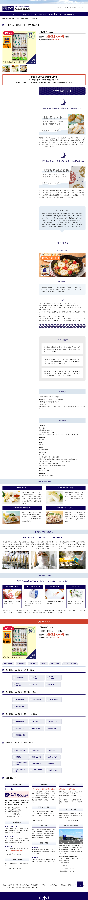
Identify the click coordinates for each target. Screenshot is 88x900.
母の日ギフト (36, 715)
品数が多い (51, 737)
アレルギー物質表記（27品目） (14, 849)
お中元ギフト (33, 664)
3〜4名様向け (36, 700)
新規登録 (35, 865)
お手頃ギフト (68, 750)
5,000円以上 (35, 684)
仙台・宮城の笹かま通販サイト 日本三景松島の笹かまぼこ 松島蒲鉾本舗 (16, 8)
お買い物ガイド (27, 865)
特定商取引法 (17, 868)
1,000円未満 (19, 677)
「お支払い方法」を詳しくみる (14, 834)
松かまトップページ (8, 865)
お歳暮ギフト (36, 722)
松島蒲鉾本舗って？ (70, 14)
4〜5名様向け (52, 700)
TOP (13, 14)
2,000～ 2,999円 (50, 677)
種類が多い (35, 737)
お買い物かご (73, 7)
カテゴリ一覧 (32, 14)
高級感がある (68, 744)
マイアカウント (58, 7)
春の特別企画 (20, 715)
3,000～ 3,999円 (66, 677)
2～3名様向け (21, 664)
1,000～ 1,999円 (34, 677)
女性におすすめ (36, 744)
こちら (69, 83)
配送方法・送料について (68, 865)
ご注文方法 (80, 7)
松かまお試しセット (36, 750)
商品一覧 (18, 865)
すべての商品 (22, 14)
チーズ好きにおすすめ (52, 743)
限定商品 (44, 664)
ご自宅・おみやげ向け (52, 750)
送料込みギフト (55, 664)
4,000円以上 (19, 684)
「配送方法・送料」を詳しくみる (15, 797)
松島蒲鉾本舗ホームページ (67, 851)
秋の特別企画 (20, 722)
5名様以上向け (68, 700)
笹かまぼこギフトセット (12, 18)
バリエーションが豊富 (70, 664)
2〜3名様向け (20, 700)
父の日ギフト (52, 715)
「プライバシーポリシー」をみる (69, 800)
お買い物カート (55, 865)
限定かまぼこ (43, 14)
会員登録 (66, 7)
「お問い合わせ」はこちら (67, 848)
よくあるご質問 (64, 846)
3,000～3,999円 (8, 664)
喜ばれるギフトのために (39, 800)
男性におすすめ (20, 744)
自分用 (51, 14)
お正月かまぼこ (52, 722)
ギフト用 (58, 14)
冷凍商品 (18, 750)
